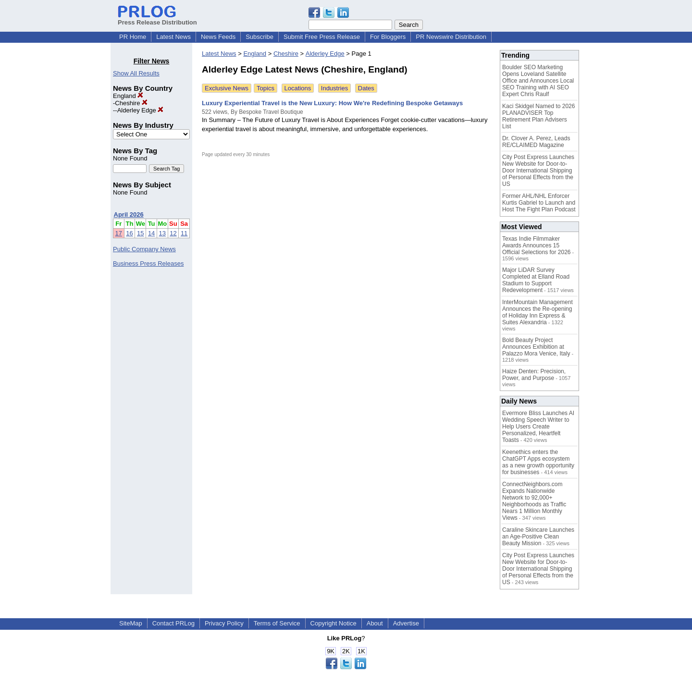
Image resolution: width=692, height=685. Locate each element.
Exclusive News (226, 88)
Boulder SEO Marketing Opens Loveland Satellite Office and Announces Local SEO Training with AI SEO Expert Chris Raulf (538, 81)
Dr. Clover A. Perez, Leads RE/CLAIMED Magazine (536, 141)
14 (151, 233)
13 (162, 233)
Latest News (173, 36)
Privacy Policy (224, 623)
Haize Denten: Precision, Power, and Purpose (534, 374)
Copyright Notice (333, 623)
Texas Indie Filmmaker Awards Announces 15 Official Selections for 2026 (536, 245)
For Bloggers (388, 36)
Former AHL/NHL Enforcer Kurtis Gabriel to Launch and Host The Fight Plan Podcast (539, 203)
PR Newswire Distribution (451, 36)
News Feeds (218, 36)
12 (173, 233)
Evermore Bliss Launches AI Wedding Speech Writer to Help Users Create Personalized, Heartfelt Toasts (538, 426)
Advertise (406, 623)
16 (129, 233)
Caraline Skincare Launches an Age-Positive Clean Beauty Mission (538, 536)
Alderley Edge (140, 110)
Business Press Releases (148, 263)
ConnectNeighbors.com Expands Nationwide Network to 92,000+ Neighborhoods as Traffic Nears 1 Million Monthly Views (534, 501)
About (375, 623)
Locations (297, 88)
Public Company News (144, 249)
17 (118, 233)
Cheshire (131, 103)
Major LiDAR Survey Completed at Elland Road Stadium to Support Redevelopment (535, 280)
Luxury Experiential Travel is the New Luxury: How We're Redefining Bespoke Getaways (332, 103)
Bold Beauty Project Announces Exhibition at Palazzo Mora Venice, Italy (536, 347)
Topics (265, 88)
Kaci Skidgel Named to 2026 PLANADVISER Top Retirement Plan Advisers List (538, 116)
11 (184, 233)
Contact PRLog (173, 623)
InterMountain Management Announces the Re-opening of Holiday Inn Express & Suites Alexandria (537, 312)
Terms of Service (277, 623)
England (128, 95)
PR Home (132, 36)
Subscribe (259, 36)
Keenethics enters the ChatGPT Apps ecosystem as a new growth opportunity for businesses (538, 462)
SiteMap (130, 623)
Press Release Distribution (157, 19)
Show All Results (136, 73)
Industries (334, 88)
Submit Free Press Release (322, 36)
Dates (366, 88)
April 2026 (129, 214)
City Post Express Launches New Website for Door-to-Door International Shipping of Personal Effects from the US (538, 170)
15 (140, 233)
